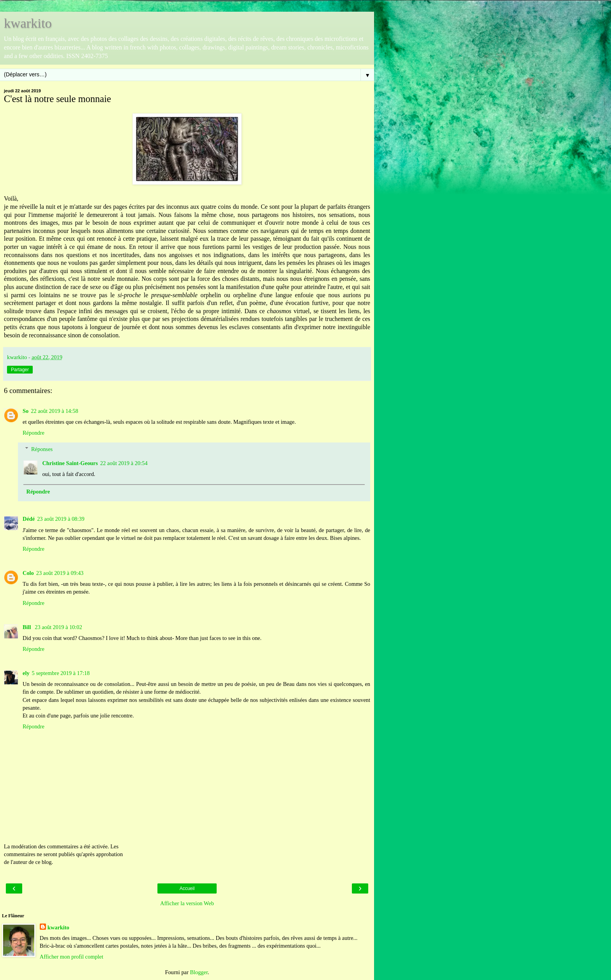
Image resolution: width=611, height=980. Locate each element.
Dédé (29, 519)
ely (26, 673)
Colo (28, 573)
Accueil (187, 888)
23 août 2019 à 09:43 (60, 573)
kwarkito (28, 23)
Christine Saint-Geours (70, 463)
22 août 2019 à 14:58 (54, 411)
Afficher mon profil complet (71, 957)
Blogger (199, 972)
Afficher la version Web (187, 903)
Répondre (33, 433)
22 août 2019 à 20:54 (124, 463)
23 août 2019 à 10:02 (58, 627)
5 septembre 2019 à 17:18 (61, 673)
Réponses (42, 449)
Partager (20, 369)
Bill (27, 627)
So (25, 411)
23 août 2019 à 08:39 (61, 519)
